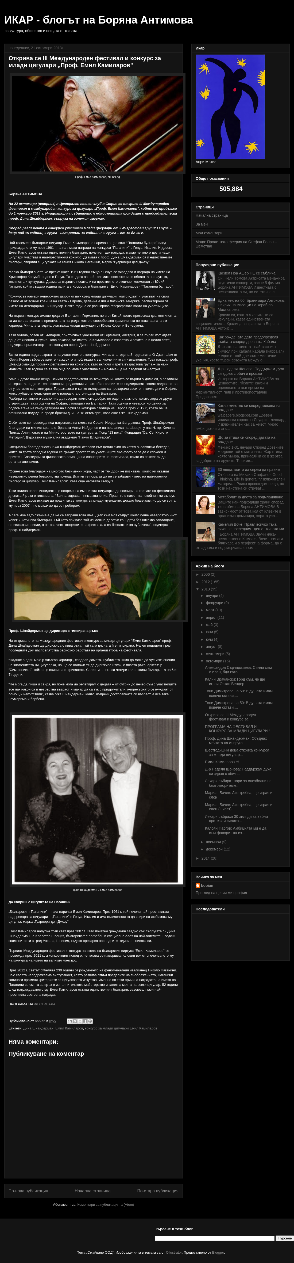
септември (215, 654)
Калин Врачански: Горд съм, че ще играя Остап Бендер (235, 681)
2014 (206, 858)
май (210, 625)
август (212, 646)
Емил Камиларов (69, 1028)
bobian (207, 885)
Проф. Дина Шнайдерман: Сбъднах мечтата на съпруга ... (236, 740)
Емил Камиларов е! (222, 762)
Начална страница (92, 1191)
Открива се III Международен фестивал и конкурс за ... (230, 717)
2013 (206, 589)
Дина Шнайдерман (38, 1028)
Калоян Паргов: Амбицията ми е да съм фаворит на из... (235, 830)
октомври (214, 661)
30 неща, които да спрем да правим (249, 469)
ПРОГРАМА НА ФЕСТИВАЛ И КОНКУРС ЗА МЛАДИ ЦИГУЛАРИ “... (239, 728)
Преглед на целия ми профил (221, 893)
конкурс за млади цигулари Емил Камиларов (121, 1028)
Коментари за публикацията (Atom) (106, 1205)
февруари (215, 603)
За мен (202, 224)
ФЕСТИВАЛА (44, 1004)
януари (212, 595)
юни (210, 632)
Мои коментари (209, 233)
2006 (206, 574)
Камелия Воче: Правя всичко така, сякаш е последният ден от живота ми (251, 526)
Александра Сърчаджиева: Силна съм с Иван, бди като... (238, 669)
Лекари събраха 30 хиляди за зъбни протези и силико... (236, 818)
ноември (214, 842)
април (211, 617)
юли (210, 639)
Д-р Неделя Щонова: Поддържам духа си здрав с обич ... (238, 771)
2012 (206, 582)
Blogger (218, 1252)
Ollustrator (174, 1252)
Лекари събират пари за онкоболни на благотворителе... (238, 783)
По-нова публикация (28, 1191)
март (210, 610)
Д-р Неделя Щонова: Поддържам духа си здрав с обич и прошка (251, 371)
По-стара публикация (158, 1191)
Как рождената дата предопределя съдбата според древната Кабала (248, 339)
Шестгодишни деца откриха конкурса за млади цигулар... (237, 752)
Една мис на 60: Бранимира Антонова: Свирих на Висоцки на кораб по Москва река (251, 305)
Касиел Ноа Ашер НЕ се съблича (247, 273)
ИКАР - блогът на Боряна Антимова (98, 20)
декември (215, 849)
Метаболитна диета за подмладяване (250, 497)
